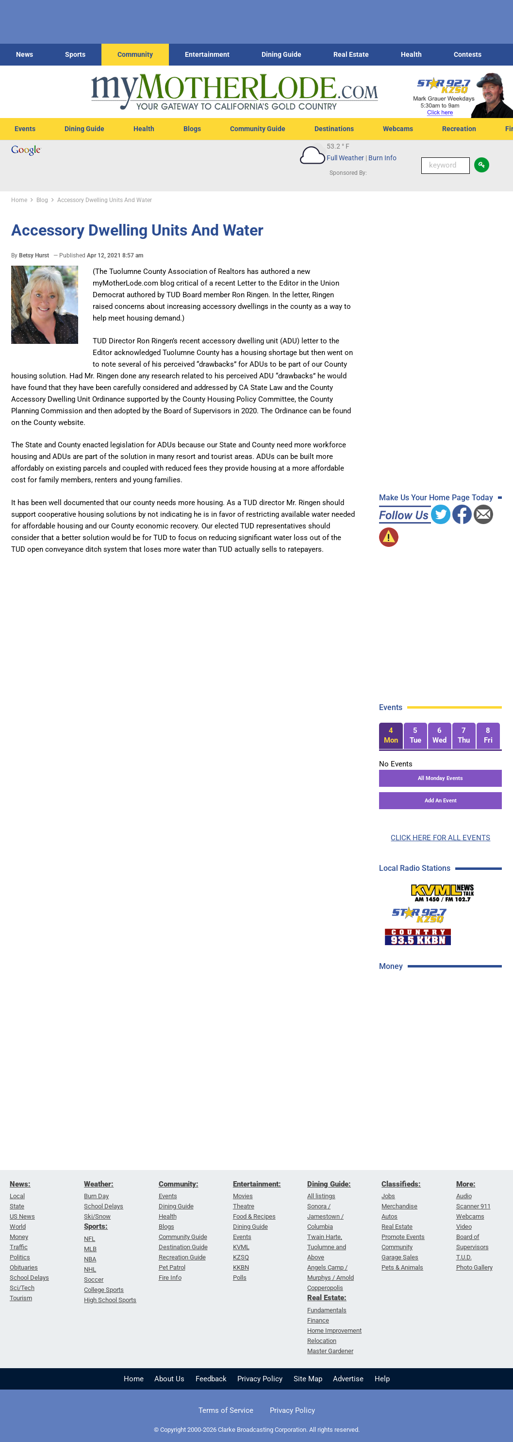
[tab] (390, 736)
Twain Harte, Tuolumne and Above (326, 1247)
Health (411, 54)
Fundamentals (327, 1310)
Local (17, 1196)
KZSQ (241, 1257)
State (17, 1206)
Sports (75, 54)
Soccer (93, 1279)
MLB (90, 1249)
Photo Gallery (474, 1267)
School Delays (29, 1277)
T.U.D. (464, 1257)
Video (464, 1226)
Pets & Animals (402, 1267)
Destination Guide (183, 1247)
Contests (467, 54)
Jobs (388, 1196)
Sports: (96, 1226)
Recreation (459, 129)
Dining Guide (281, 54)
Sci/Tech (22, 1287)
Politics (20, 1257)
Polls (240, 1277)
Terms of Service (226, 1410)
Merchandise (399, 1206)
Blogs (192, 129)
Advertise (348, 1378)
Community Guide (257, 129)
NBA (90, 1259)
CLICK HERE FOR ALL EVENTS (440, 837)
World (18, 1226)
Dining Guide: (329, 1184)
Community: (179, 1184)
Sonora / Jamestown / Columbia (325, 1216)
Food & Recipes (254, 1216)
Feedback (211, 1378)
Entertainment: (257, 1184)
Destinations (334, 129)
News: (20, 1184)
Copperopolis (325, 1287)
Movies (243, 1196)
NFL (89, 1238)
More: (466, 1184)
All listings (321, 1196)
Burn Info (382, 158)
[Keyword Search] (445, 165)
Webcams (398, 129)
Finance (318, 1320)
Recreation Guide (182, 1257)
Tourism (21, 1298)
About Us (169, 1378)
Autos (389, 1216)
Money (19, 1236)
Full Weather (345, 158)
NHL (90, 1269)
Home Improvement (334, 1330)
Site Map (308, 1378)
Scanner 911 (473, 1206)
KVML (241, 1247)
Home (134, 1378)
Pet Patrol (172, 1267)
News (24, 54)
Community (135, 54)
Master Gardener (330, 1351)
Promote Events (403, 1236)
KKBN (241, 1267)
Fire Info (170, 1277)
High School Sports (110, 1300)
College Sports (104, 1289)
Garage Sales (399, 1257)
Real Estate (351, 54)
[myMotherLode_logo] (234, 92)
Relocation (321, 1340)
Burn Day (96, 1196)
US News (22, 1216)
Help (382, 1378)
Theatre (243, 1206)
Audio (464, 1196)
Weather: (99, 1184)
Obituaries (24, 1267)
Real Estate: (327, 1297)
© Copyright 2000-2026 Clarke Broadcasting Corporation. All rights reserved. (257, 1429)
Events (25, 129)
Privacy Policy (259, 1378)
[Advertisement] (444, 1048)
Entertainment (207, 54)
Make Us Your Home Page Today (436, 497)
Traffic (19, 1247)
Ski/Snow (97, 1216)
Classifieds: (401, 1184)
